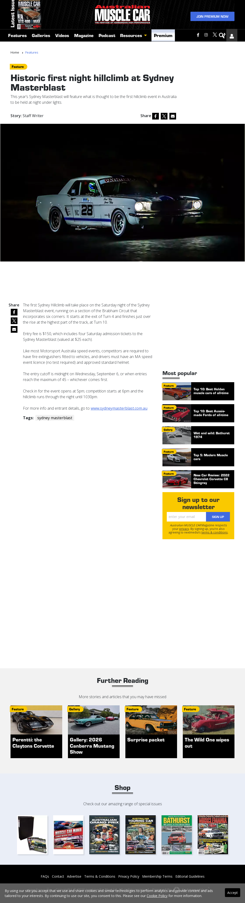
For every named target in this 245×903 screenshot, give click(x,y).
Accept (232, 892)
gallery (168, 429)
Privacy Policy (128, 876)
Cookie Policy (157, 895)
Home (15, 52)
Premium (163, 41)
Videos (62, 41)
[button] (146, 42)
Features (17, 41)
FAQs (45, 876)
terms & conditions (214, 532)
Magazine (84, 41)
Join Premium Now (212, 18)
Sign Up (218, 517)
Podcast (107, 41)
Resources (131, 41)
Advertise (74, 876)
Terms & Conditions (99, 876)
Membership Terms (157, 876)
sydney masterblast (54, 417)
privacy (184, 529)
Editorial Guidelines (190, 876)
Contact (58, 876)
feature (18, 66)
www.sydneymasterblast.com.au (119, 408)
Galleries (41, 41)
